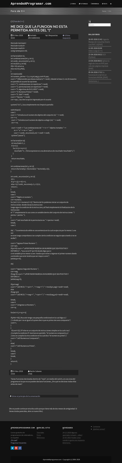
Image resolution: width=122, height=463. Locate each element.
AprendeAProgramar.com (31, 4)
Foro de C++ (18, 21)
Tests (104, 3)
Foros (73, 3)
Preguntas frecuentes (18, 443)
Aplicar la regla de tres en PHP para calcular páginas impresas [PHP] (99, 65)
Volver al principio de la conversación (26, 396)
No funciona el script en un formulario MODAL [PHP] (98, 75)
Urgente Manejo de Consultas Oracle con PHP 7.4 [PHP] (99, 42)
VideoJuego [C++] (95, 51)
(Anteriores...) (94, 81)
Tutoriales (83, 3)
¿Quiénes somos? (99, 429)
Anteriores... (67, 443)
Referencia (95, 3)
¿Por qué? (14, 440)
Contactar (96, 427)
